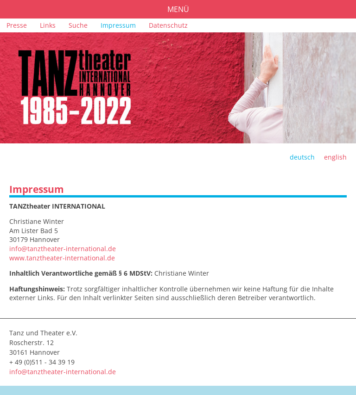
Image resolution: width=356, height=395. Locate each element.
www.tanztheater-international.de (62, 257)
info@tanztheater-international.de (62, 248)
